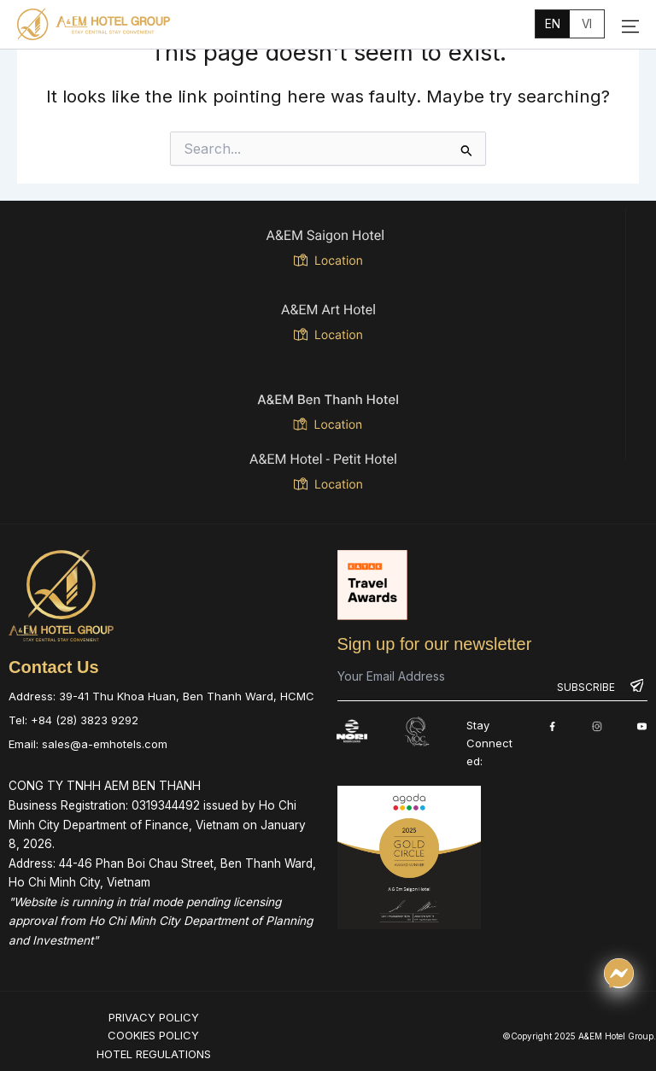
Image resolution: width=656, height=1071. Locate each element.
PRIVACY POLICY (153, 1016)
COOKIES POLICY (153, 1035)
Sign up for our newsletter (434, 643)
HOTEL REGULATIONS (154, 1053)
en (552, 24)
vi (587, 24)
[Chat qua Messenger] (619, 973)
